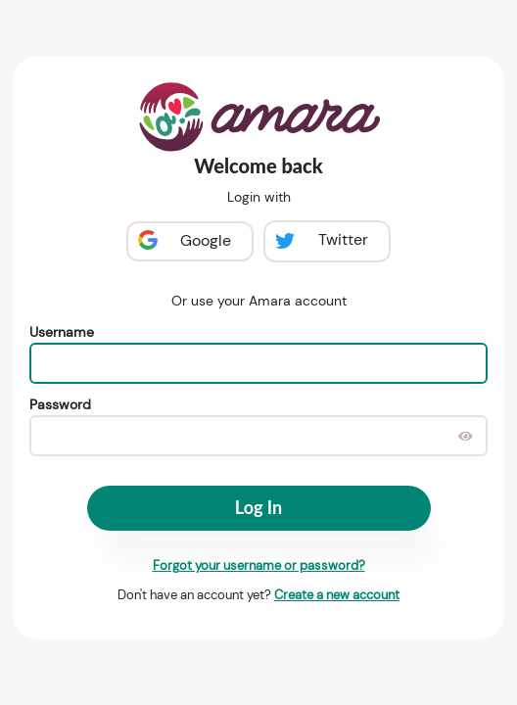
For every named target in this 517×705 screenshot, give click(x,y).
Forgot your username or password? (259, 565)
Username (61, 332)
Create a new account (337, 595)
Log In (258, 507)
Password (60, 404)
